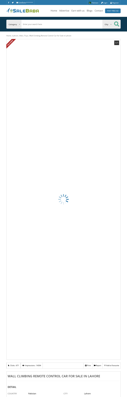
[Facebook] (8, 2)
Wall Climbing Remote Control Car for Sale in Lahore (50, 35)
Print (88, 365)
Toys (26, 35)
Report (97, 365)
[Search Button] (117, 24)
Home (54, 10)
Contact (99, 10)
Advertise (64, 10)
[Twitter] (12, 2)
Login (104, 3)
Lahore (15, 35)
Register (114, 3)
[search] (61, 24)
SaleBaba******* (24, 2)
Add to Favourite (111, 365)
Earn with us (78, 10)
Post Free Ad (113, 11)
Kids (21, 35)
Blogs (89, 10)
